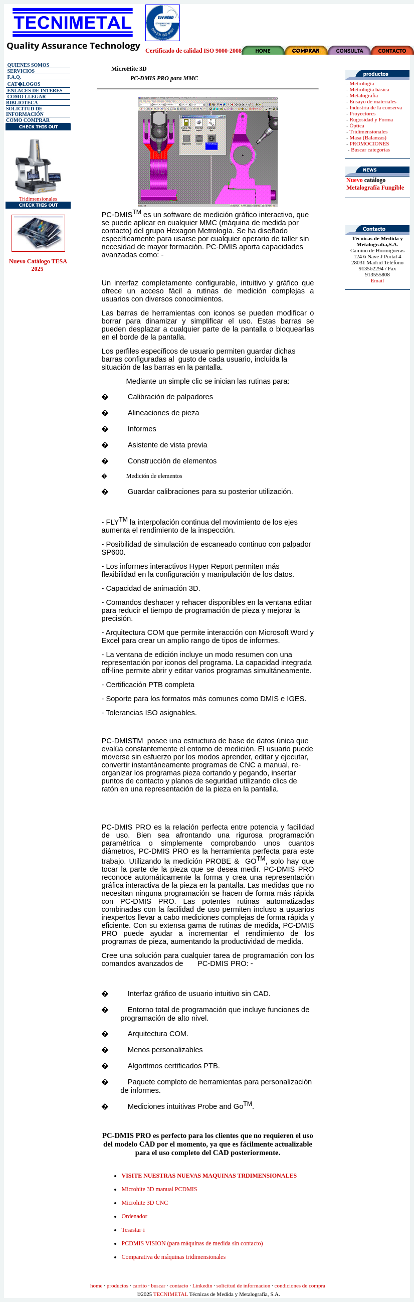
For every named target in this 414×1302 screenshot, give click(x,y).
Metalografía (363, 95)
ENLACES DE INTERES (34, 90)
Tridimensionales (38, 199)
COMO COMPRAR (28, 120)
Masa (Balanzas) (367, 137)
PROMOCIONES (369, 143)
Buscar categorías (370, 149)
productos (117, 1285)
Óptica (356, 125)
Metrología (361, 83)
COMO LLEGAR (27, 96)
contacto (178, 1285)
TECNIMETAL (170, 1294)
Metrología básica (369, 89)
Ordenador (134, 1216)
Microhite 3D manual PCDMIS (159, 1189)
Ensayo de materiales (372, 101)
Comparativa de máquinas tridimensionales (173, 1256)
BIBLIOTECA (22, 102)
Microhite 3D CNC (144, 1202)
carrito (139, 1285)
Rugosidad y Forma (371, 119)
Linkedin (202, 1285)
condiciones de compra (300, 1285)
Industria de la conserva (375, 107)
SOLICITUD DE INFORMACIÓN (25, 111)
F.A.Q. (13, 77)
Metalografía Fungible (375, 187)
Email (377, 280)
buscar (158, 1285)
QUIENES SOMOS (27, 65)
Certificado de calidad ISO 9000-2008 (193, 50)
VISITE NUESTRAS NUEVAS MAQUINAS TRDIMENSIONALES (209, 1175)
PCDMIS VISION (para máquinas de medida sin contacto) (192, 1243)
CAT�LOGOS (23, 84)
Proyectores (362, 113)
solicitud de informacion (244, 1285)
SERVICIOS (20, 71)
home (96, 1285)
